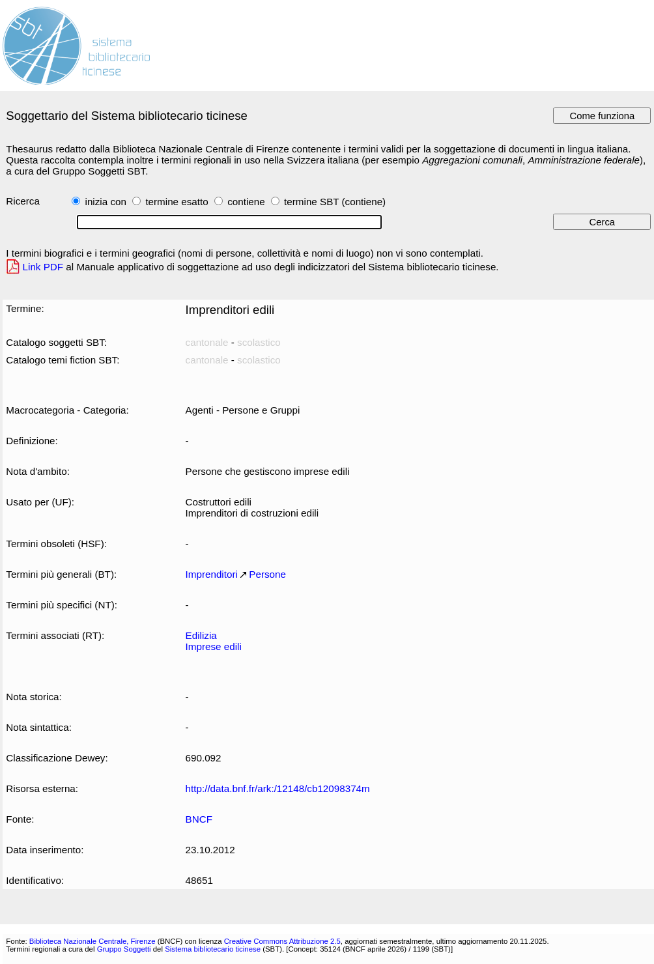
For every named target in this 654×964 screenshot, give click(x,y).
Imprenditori (212, 574)
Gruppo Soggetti (124, 949)
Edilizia (201, 635)
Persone (267, 574)
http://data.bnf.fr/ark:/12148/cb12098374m (278, 788)
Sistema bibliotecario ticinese (213, 949)
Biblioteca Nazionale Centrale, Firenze (92, 941)
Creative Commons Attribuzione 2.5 (282, 941)
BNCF (199, 819)
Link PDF (43, 266)
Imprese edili (214, 646)
